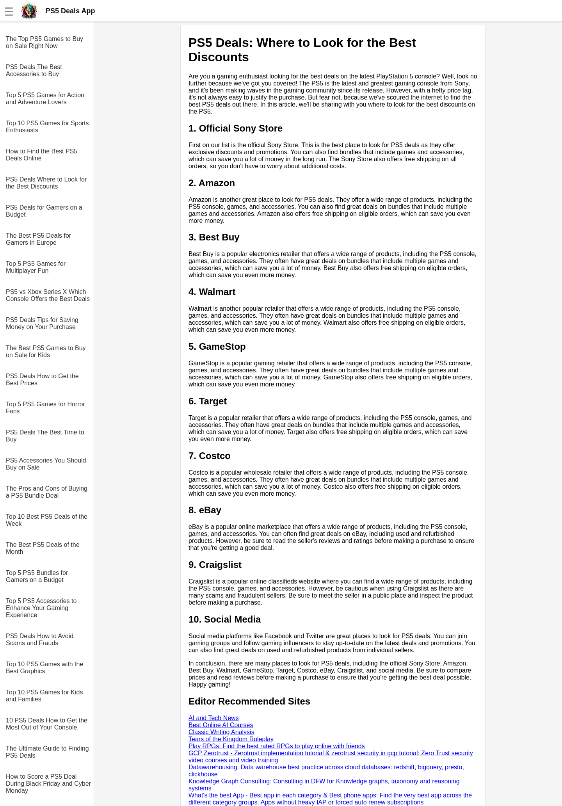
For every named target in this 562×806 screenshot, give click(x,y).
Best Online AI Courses (221, 725)
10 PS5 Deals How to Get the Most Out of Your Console (46, 724)
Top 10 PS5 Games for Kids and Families (44, 696)
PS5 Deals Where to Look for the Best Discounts (46, 183)
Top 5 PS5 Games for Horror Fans (45, 408)
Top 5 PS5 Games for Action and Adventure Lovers (45, 98)
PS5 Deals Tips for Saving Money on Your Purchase (42, 323)
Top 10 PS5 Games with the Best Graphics (44, 667)
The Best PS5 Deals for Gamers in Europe (38, 239)
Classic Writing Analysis (221, 732)
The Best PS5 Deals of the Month (43, 548)
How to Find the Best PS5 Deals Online (41, 155)
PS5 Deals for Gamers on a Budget (44, 211)
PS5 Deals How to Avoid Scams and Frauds (39, 639)
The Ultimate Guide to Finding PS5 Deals (47, 752)
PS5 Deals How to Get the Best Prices (42, 379)
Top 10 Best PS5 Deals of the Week (46, 520)
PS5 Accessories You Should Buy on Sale (46, 464)
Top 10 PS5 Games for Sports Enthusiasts (47, 126)
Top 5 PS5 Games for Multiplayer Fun (36, 267)
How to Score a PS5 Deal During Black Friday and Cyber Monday (48, 783)
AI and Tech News (214, 718)
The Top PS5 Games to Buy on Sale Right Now (44, 42)
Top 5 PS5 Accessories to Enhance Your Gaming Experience (41, 608)
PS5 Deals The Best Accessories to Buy (34, 70)
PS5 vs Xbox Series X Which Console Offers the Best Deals (48, 295)
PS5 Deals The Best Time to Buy (45, 436)
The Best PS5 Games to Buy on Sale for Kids (46, 351)
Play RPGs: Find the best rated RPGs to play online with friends (277, 746)
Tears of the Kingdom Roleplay (231, 739)
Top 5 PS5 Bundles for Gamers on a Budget (37, 576)
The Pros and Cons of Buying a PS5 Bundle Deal (46, 492)
